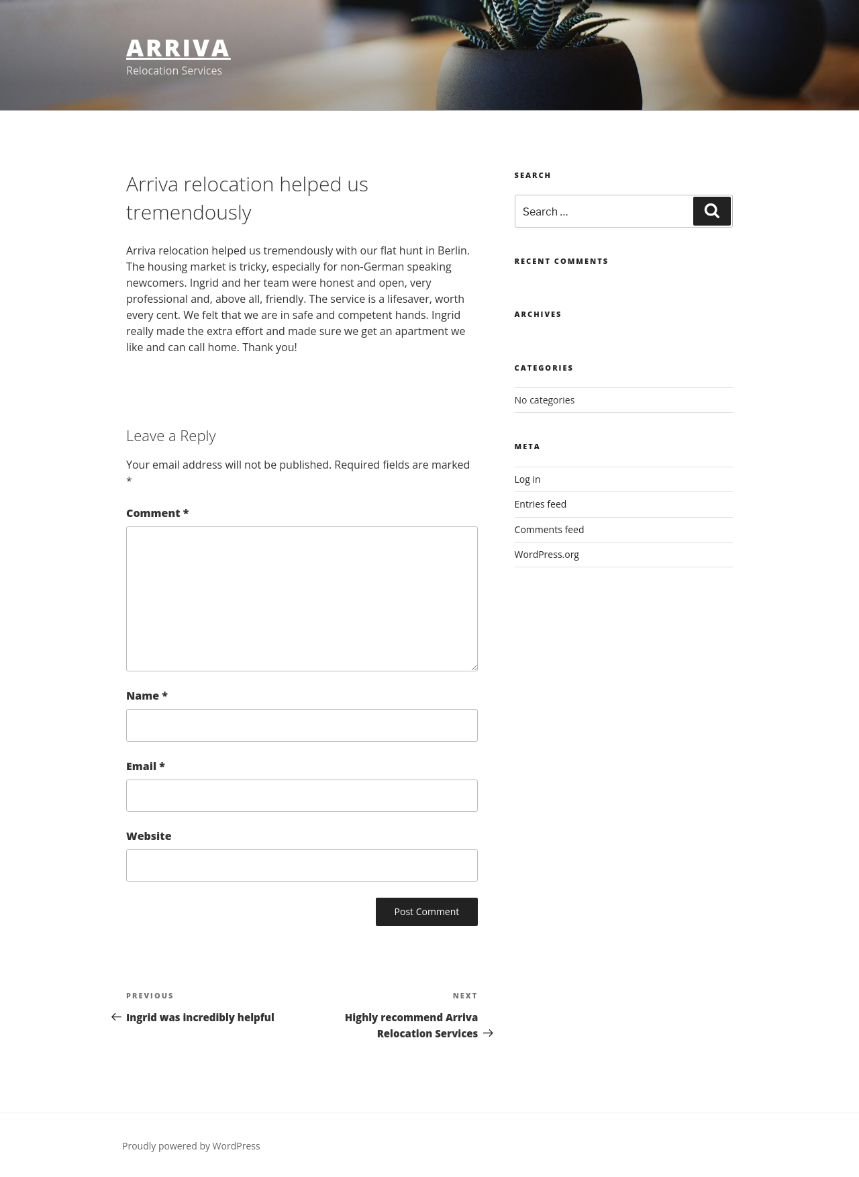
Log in (528, 479)
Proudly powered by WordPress (191, 1145)
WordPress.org (547, 554)
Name (147, 695)
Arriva (178, 47)
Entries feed (541, 504)
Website (149, 836)
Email (145, 766)
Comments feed (550, 529)
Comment (157, 513)
